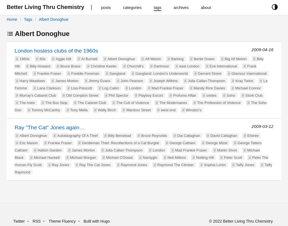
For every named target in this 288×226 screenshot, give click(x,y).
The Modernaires (173, 103)
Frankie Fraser (49, 73)
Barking (177, 59)
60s (43, 59)
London (135, 88)
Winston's (194, 110)
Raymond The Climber (175, 165)
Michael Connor (248, 88)
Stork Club (254, 95)
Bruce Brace (70, 66)
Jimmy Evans (99, 81)
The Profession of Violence (219, 103)
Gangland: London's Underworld (161, 73)
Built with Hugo (97, 221)
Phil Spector (118, 95)
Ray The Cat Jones (95, 165)
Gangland (117, 73)
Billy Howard (40, 66)
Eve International (223, 66)
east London (189, 66)
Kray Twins (244, 81)
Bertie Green (204, 59)
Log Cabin (110, 88)
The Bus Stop (56, 103)
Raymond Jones (134, 165)
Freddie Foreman (85, 73)
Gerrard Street (209, 73)
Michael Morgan (83, 157)
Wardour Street (138, 110)
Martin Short (227, 150)
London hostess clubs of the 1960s (56, 51)
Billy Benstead (119, 136)
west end (168, 110)
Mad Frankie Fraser (167, 88)
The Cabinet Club (92, 103)
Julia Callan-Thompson (206, 81)
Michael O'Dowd (119, 157)
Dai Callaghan (188, 136)
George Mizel (216, 143)
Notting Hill (205, 157)
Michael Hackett (47, 157)
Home (12, 19)
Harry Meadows (32, 81)
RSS (37, 221)
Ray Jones (60, 165)
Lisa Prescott (81, 88)
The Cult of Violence (132, 103)
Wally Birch (107, 110)
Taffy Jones (245, 165)
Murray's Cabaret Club (37, 95)
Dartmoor (161, 66)
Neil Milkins (176, 157)
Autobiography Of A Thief (77, 136)
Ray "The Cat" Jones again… (50, 127)
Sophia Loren (215, 165)
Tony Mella (78, 110)
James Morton (66, 81)
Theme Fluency (63, 221)
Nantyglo (150, 157)
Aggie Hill (63, 59)
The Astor (27, 103)
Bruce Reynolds (154, 136)
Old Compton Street (82, 95)
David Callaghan (223, 136)
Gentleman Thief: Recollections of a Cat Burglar (120, 143)
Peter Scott (233, 157)
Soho (231, 95)
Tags (28, 19)
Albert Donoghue (53, 19)
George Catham (182, 143)
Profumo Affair (184, 95)
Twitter (19, 221)
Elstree (253, 136)
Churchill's (135, 66)
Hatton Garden (50, 150)
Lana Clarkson (49, 88)
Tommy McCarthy (46, 110)
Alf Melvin (153, 59)
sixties (211, 95)
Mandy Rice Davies (209, 88)
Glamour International (249, 73)
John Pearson (132, 81)
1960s (24, 59)
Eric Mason (28, 143)
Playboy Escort (150, 95)
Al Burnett (89, 59)
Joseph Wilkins (165, 81)
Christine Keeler (104, 66)
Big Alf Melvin (236, 59)
